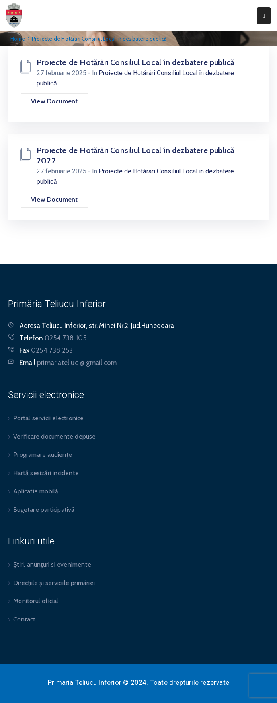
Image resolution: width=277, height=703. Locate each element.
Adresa (30, 326)
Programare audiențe (42, 454)
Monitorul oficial (35, 601)
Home (17, 38)
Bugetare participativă (43, 509)
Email (68, 363)
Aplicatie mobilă (35, 491)
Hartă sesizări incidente (46, 473)
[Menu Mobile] (264, 15)
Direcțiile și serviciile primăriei (54, 582)
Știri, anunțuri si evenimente (52, 564)
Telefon (53, 338)
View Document (54, 101)
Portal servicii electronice (48, 418)
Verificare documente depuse (54, 436)
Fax (46, 350)
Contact (24, 619)
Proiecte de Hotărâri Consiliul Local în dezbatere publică (135, 62)
